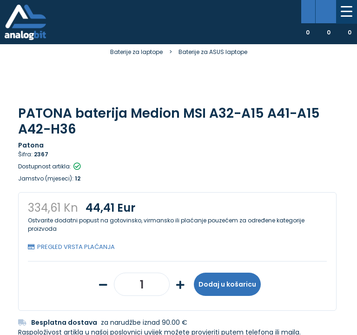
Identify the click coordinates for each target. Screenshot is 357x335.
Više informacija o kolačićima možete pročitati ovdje (170, 292)
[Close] (119, 307)
